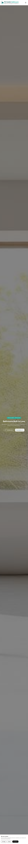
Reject (9, 841)
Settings (3, 841)
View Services (9, 430)
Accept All (15, 841)
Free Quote (19, 430)
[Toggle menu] (25, 2)
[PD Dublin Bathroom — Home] (10, 2)
